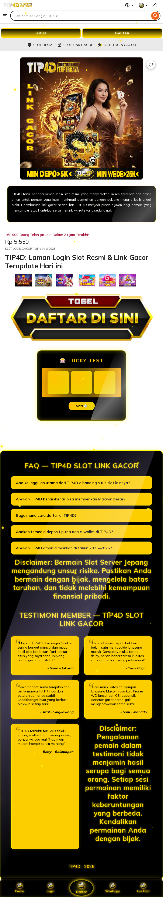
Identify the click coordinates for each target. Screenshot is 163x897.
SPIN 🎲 (81, 406)
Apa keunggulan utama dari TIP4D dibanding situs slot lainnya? (73, 482)
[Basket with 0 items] (155, 5)
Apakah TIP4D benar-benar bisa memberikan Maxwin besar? (70, 499)
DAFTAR (122, 33)
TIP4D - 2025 (81, 866)
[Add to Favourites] (150, 64)
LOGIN (41, 33)
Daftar (81, 888)
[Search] (155, 16)
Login (50, 888)
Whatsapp (112, 888)
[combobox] (80, 16)
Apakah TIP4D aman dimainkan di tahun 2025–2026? (64, 548)
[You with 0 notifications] (143, 5)
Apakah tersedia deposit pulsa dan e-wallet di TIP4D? (64, 531)
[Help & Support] (129, 5)
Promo (19, 888)
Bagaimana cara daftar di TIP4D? (46, 515)
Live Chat (143, 888)
